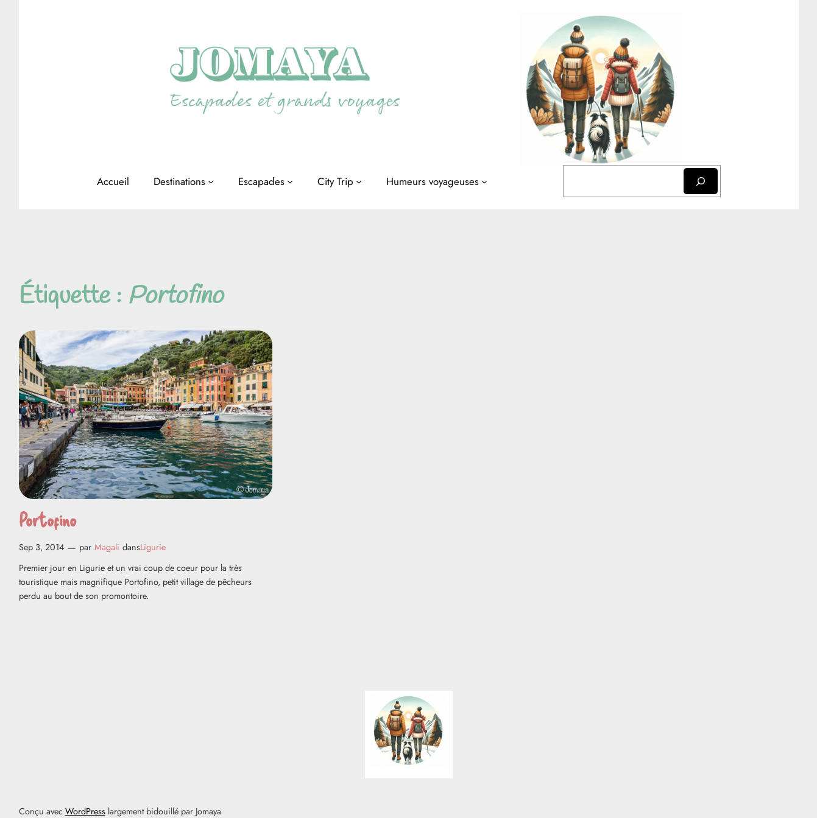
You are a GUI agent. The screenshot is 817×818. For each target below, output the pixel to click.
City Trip (335, 181)
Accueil (113, 181)
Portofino (47, 519)
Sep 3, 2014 (41, 547)
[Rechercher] (701, 181)
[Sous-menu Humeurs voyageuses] (484, 181)
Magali (106, 547)
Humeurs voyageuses (432, 181)
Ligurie (153, 547)
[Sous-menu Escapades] (290, 181)
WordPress (85, 811)
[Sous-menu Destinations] (211, 181)
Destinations (179, 181)
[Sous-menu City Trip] (359, 181)
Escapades (261, 181)
